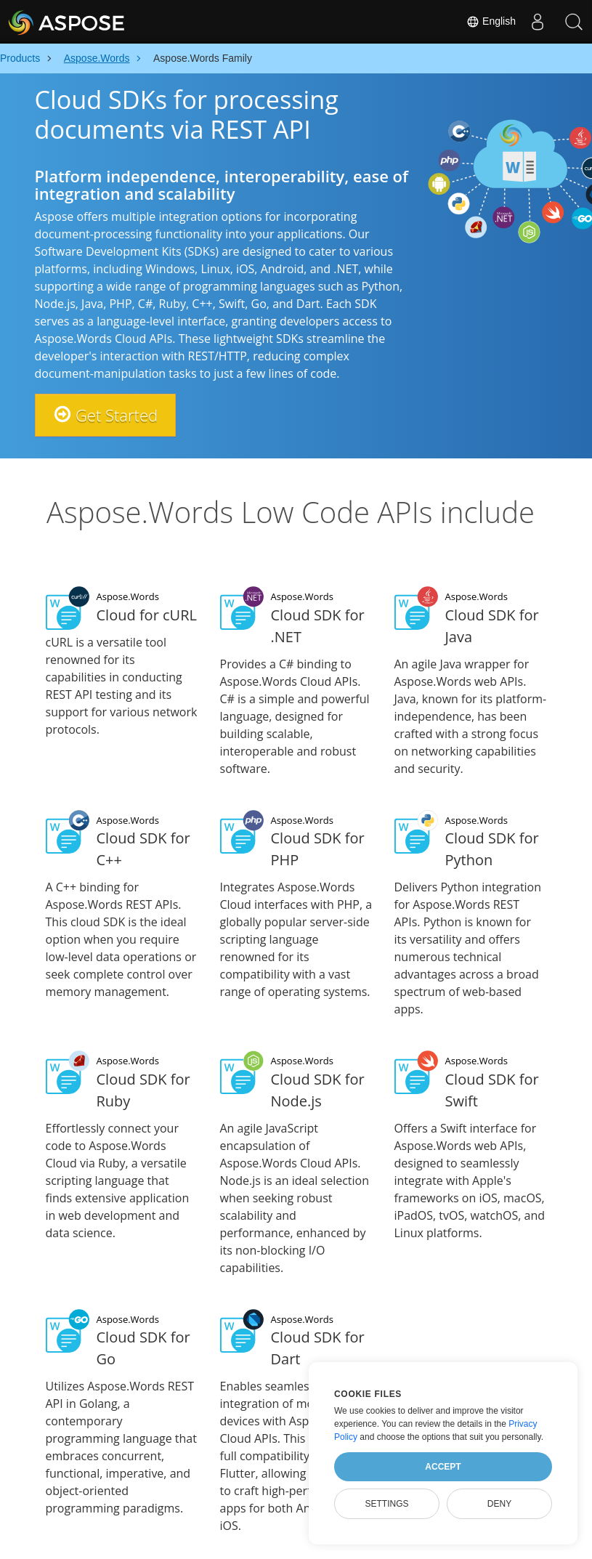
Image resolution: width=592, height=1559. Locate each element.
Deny (499, 1504)
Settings (386, 1504)
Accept (443, 1467)
